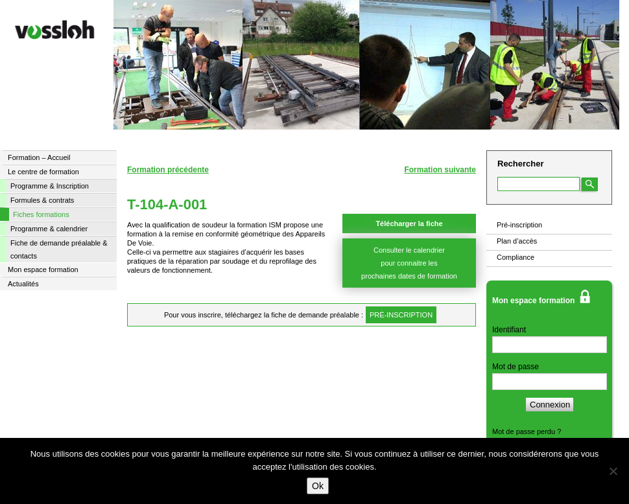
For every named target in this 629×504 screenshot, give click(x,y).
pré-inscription (401, 315)
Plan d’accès (517, 241)
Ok (318, 486)
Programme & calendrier (49, 229)
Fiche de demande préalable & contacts (59, 249)
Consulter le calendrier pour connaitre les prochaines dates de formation (409, 263)
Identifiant (509, 329)
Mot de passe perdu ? (526, 431)
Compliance (515, 257)
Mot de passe (515, 366)
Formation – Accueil (39, 157)
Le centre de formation (43, 172)
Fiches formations (41, 214)
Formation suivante (440, 169)
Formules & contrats (42, 200)
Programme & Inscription (49, 186)
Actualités (23, 284)
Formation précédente (168, 169)
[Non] (612, 470)
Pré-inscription (519, 225)
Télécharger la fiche (408, 223)
